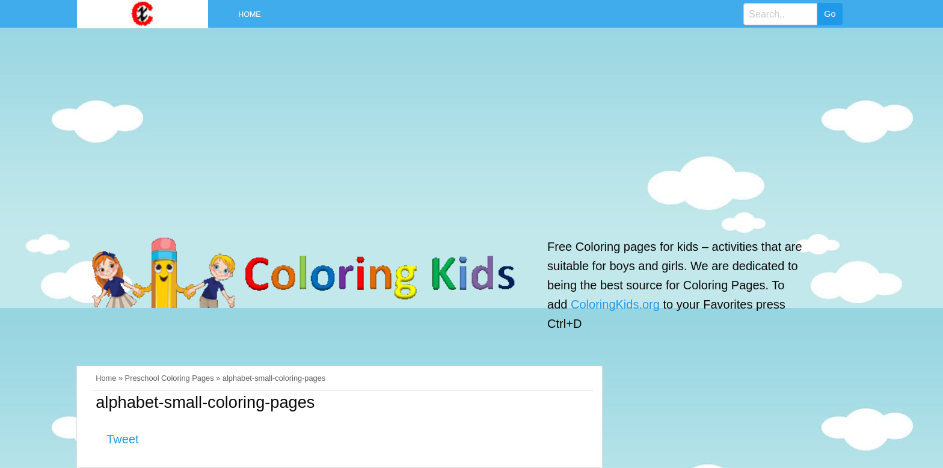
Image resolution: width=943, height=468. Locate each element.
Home (249, 14)
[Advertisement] (451, 125)
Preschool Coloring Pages (169, 378)
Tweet (122, 439)
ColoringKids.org (615, 304)
